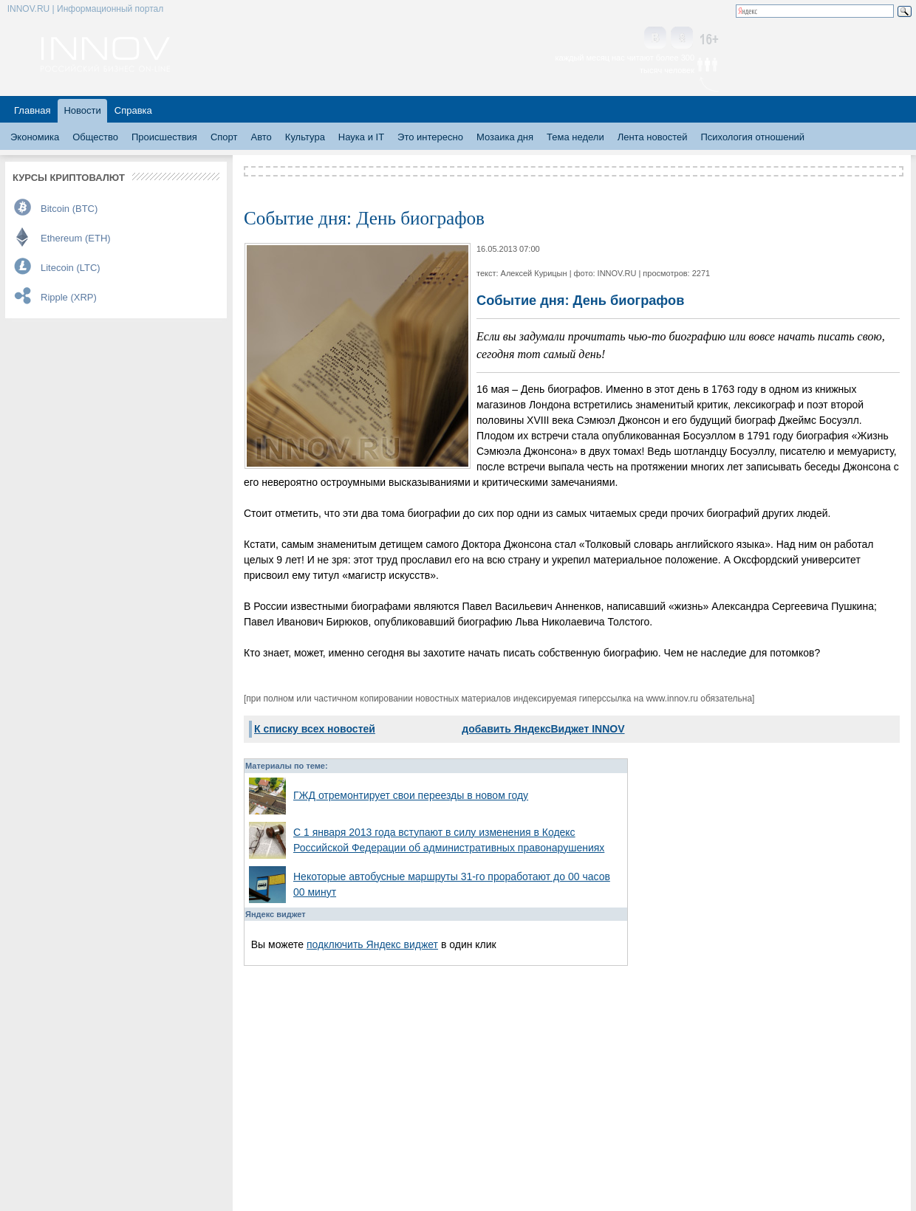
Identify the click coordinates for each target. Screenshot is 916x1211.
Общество (95, 137)
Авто (260, 137)
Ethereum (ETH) (76, 238)
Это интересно (430, 137)
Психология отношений (752, 137)
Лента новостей (653, 137)
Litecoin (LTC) (70, 267)
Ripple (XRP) (69, 297)
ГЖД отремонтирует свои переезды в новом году (410, 795)
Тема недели (575, 137)
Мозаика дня (504, 137)
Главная (32, 110)
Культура (305, 137)
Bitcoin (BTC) (69, 208)
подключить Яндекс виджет (372, 944)
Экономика (34, 137)
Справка (133, 110)
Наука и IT (361, 137)
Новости (82, 110)
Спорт (224, 137)
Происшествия (164, 137)
